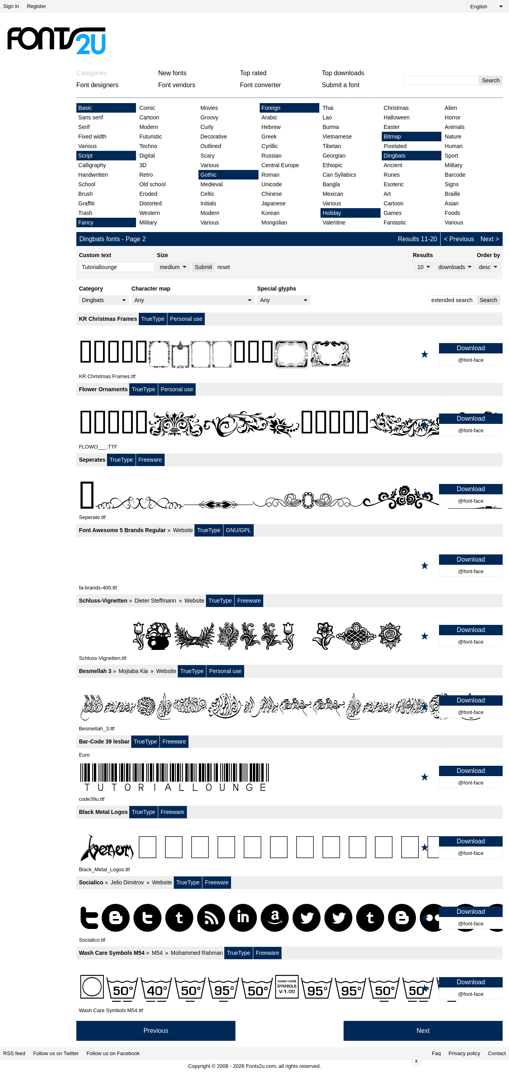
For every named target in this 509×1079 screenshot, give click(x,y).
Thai (327, 108)
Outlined (210, 146)
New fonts (172, 73)
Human (453, 146)
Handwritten (93, 175)
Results (423, 255)
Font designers (97, 85)
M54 (157, 953)
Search (490, 80)
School (86, 184)
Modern (148, 127)
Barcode (455, 175)
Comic (147, 108)
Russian (272, 155)
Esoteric (394, 184)
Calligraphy (92, 165)
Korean (271, 213)
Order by (488, 255)
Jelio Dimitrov (127, 882)
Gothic (208, 175)
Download (471, 348)
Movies (209, 108)
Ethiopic (332, 165)
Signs (451, 184)
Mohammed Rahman (197, 953)
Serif (84, 127)
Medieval (211, 184)
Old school (152, 184)
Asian (451, 203)
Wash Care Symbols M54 (111, 953)
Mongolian (275, 222)
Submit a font (340, 85)
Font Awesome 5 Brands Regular (122, 530)
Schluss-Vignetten (103, 600)
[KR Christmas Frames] (289, 354)
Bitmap (392, 136)
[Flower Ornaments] (289, 424)
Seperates (92, 460)
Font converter (260, 85)
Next (486, 239)
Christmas (396, 108)
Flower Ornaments (103, 389)
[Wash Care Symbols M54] (289, 988)
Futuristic (150, 136)
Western (149, 213)
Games (393, 213)
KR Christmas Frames (108, 319)
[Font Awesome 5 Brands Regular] (289, 565)
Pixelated (395, 146)
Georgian (334, 155)
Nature (453, 136)
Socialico (91, 882)
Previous (461, 239)
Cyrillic (270, 146)
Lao (327, 117)
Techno (148, 146)
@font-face (471, 360)
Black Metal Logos (103, 812)
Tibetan (331, 146)
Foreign (271, 108)
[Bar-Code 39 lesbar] (289, 777)
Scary (207, 155)
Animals (454, 127)
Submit (203, 267)
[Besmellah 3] (289, 706)
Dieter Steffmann (155, 600)
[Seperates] (289, 495)
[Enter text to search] (441, 80)
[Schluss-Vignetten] (289, 636)
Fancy (85, 222)
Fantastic (395, 222)
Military (148, 222)
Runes (392, 175)
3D (142, 165)
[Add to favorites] (424, 354)
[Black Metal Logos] (289, 847)
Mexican (332, 194)
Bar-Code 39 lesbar (104, 741)
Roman (271, 175)
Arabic (270, 117)
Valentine (333, 222)
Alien (451, 108)
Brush (85, 194)
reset (224, 267)
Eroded (148, 194)
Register (36, 6)
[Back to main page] (56, 40)
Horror (452, 117)
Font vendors (176, 85)
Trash (85, 213)
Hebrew (271, 127)
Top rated (253, 73)
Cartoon (149, 117)
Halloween (397, 117)
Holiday (331, 213)
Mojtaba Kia (133, 671)
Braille (452, 194)
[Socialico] (289, 917)
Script (85, 155)
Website (183, 530)
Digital (147, 155)
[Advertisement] (257, 40)
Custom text (95, 255)
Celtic (207, 194)
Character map (151, 288)
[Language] (486, 6)
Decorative (213, 136)
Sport (451, 155)
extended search (452, 300)
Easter (392, 127)
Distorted (150, 203)
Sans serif (90, 117)
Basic (85, 108)
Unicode (272, 184)
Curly (207, 127)
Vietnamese (337, 136)
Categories (91, 73)
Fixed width (92, 136)
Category (91, 288)
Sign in (11, 6)
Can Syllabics (339, 175)
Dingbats (395, 155)
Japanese (274, 203)
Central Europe (280, 165)
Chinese (272, 194)
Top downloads (343, 73)
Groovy (209, 117)
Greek (269, 136)
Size (162, 255)
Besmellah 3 (95, 671)
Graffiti (86, 203)
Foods (452, 213)
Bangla (331, 184)
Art (387, 194)
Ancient (393, 165)
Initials (208, 203)
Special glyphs (276, 288)
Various (87, 146)
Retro (146, 175)
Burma (330, 127)
